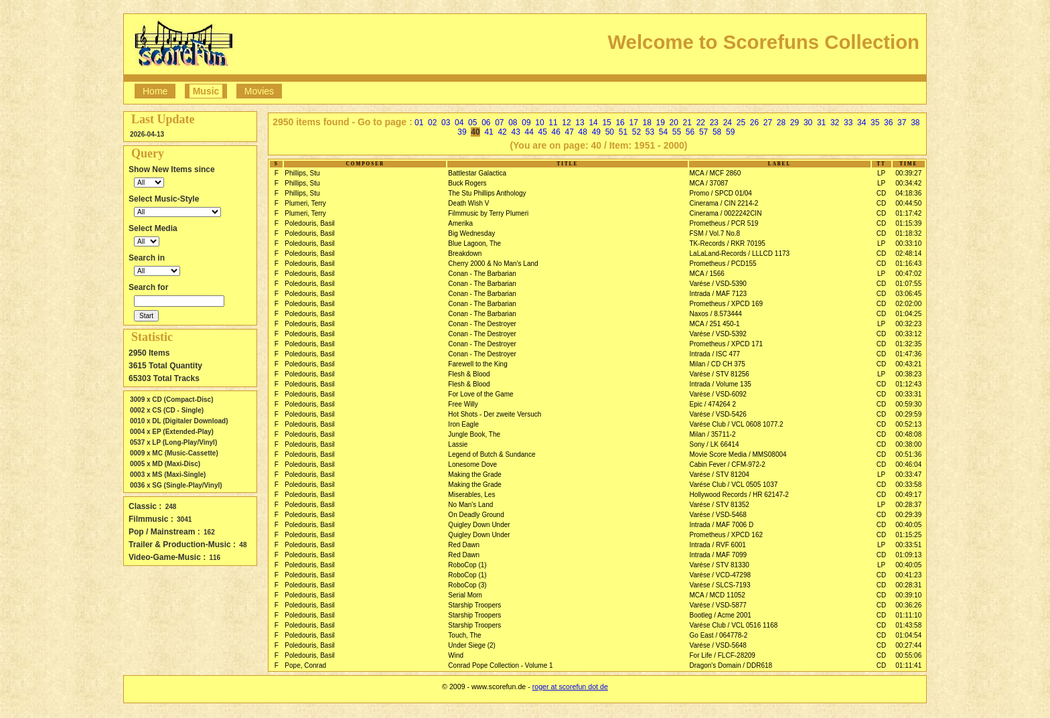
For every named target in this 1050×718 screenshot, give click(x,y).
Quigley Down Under (479, 524)
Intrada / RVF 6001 (718, 545)
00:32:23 (908, 324)
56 (690, 132)
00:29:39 (908, 514)
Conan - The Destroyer (482, 324)
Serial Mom (465, 595)
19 (660, 122)
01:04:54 (908, 635)
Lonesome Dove (472, 464)
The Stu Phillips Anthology (487, 193)
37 (901, 122)
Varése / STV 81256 (719, 374)
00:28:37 (908, 504)
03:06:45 (908, 293)
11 (552, 122)
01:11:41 (908, 665)
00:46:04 (908, 464)
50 (609, 132)
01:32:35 (908, 344)
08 (512, 122)
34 (861, 122)
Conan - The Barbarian (482, 273)
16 (619, 122)
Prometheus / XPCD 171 (726, 344)
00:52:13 (908, 424)
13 (579, 122)
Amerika (460, 223)
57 (703, 132)
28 (781, 122)
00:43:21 (908, 364)
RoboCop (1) (467, 565)
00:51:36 (908, 454)
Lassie (457, 444)
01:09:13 (908, 555)
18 (647, 122)
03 (445, 122)
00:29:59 (908, 414)
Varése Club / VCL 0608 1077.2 (736, 424)
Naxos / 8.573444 (716, 313)
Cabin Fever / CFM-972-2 (727, 464)
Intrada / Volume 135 (720, 384)
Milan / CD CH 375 (717, 364)
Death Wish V (468, 203)
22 (700, 122)
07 (499, 122)
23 (714, 122)
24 (727, 122)
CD (881, 193)
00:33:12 (908, 334)
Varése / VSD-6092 (718, 394)
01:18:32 (908, 233)
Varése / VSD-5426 (718, 414)
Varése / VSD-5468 (718, 514)
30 (808, 122)
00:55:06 (908, 655)
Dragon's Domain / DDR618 (731, 665)
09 (526, 122)
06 (485, 122)
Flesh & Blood (469, 374)
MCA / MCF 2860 (715, 173)
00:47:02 (908, 273)
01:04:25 (908, 313)
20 (674, 122)
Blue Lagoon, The (474, 243)
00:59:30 (908, 404)
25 (741, 122)
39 (461, 132)
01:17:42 (908, 213)
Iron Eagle (463, 424)
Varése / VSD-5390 (718, 283)
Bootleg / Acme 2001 (720, 615)
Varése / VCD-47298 (720, 575)
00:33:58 (908, 484)
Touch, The (464, 635)
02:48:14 (908, 253)
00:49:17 (908, 494)
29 (794, 122)
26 (754, 122)
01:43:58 (908, 625)
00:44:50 (908, 203)
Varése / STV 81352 (719, 504)
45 (542, 132)
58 (716, 132)
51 (623, 132)
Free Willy (462, 404)
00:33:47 (908, 474)
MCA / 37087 (709, 183)
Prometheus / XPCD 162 (726, 534)
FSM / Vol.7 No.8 (715, 233)
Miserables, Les (471, 494)
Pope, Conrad (305, 665)
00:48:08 (908, 434)
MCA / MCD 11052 (717, 595)
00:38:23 (908, 374)
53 (650, 132)
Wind (455, 655)
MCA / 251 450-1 (715, 324)
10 (539, 122)
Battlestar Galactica (477, 173)
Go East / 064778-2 (719, 635)
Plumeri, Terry (305, 203)
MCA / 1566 (707, 273)
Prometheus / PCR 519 (724, 223)
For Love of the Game (480, 394)
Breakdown (464, 253)
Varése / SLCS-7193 (720, 585)
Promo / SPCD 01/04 (721, 193)
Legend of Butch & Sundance (491, 454)
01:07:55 (908, 283)
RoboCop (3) (467, 585)
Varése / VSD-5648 (718, 645)
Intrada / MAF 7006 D (722, 524)
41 (488, 132)
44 (528, 132)
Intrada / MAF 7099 (718, 555)
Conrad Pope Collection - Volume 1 (500, 665)
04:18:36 (908, 193)
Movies (259, 91)
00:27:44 (908, 645)
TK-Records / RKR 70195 (727, 243)
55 (676, 132)
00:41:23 (908, 575)
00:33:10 (908, 243)
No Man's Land (470, 504)
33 (848, 122)
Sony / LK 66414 (714, 444)
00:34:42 (908, 183)
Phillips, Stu (302, 173)
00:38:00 (908, 444)
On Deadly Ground (476, 514)
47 (569, 132)
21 (687, 122)
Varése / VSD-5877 (718, 605)
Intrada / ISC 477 (715, 354)
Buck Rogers (467, 183)
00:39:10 (908, 595)
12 (566, 122)
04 (459, 122)
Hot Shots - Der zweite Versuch (494, 414)
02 (432, 122)
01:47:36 (908, 354)
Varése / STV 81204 (719, 474)
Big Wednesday (471, 233)
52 (636, 132)
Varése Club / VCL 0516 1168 (734, 625)
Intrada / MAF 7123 (718, 293)
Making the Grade (475, 474)
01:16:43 (908, 263)
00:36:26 (908, 605)
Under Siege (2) (472, 645)
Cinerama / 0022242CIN (726, 213)
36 (888, 122)
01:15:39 (908, 223)
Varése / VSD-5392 (718, 334)
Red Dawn (463, 545)
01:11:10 (908, 615)
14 (593, 122)
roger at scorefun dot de (570, 687)
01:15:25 (908, 534)
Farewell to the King (477, 364)
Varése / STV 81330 (719, 565)
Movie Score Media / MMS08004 (738, 454)
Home (155, 91)
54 (663, 132)
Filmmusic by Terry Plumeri (488, 213)
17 (633, 122)
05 (472, 122)
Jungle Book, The (474, 434)
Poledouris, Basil (309, 223)
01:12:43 (908, 384)
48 (583, 132)
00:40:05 (908, 524)
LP (881, 173)
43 (515, 132)
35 (875, 122)
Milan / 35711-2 (713, 434)
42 (502, 132)
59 (730, 132)
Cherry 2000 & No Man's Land (493, 263)
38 (915, 122)
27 (767, 122)
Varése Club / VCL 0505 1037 (734, 484)
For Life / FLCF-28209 (722, 655)
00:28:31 (908, 585)
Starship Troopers (474, 605)
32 (834, 122)
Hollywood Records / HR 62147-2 (739, 494)
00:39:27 (908, 173)
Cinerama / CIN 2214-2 (724, 203)
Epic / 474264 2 (713, 404)
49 (596, 132)
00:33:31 (908, 394)
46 (556, 132)
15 (606, 122)
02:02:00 (908, 303)
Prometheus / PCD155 (723, 263)
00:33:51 (908, 545)
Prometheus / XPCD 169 (726, 303)
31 (821, 122)
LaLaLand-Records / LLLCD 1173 (740, 253)
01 (419, 122)
